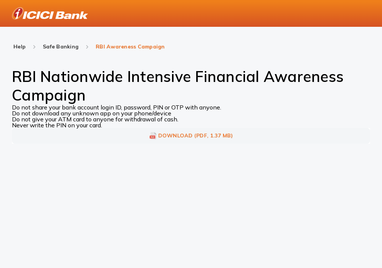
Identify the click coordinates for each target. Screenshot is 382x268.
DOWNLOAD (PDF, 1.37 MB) (191, 136)
